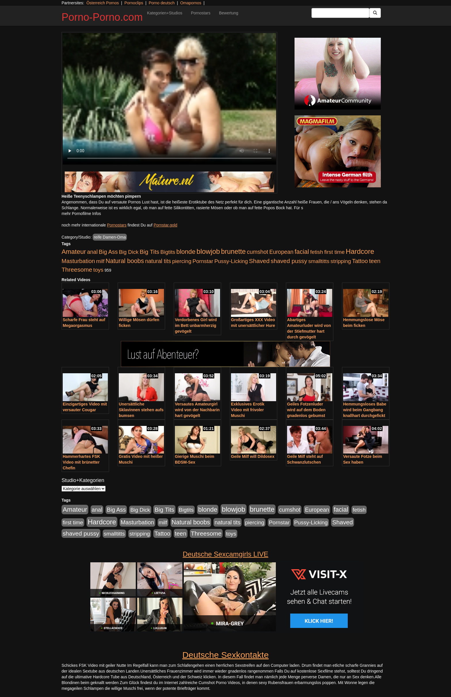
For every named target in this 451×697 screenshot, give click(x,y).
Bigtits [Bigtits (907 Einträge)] (167, 252)
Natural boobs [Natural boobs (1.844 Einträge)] (125, 261)
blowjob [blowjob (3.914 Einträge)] (208, 251)
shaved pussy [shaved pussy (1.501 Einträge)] (289, 261)
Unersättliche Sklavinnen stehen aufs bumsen (141, 410)
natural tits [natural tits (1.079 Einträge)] (158, 261)
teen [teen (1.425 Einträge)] (375, 261)
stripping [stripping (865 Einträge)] (340, 261)
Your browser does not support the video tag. (169, 99)
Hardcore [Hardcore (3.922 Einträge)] (360, 251)
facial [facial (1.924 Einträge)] (302, 251)
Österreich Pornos (102, 3)
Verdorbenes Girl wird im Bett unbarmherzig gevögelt (196, 325)
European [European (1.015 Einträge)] (281, 252)
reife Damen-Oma (110, 237)
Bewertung (228, 13)
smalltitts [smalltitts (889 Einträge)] (318, 261)
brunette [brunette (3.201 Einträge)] (233, 251)
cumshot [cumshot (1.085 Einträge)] (257, 252)
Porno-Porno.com (102, 17)
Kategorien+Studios (164, 13)
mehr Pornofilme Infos (81, 213)
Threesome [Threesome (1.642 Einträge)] (77, 269)
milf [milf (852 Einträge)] (100, 261)
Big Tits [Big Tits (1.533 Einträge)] (149, 251)
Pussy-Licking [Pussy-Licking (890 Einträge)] (231, 261)
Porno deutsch (162, 3)
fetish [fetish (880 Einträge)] (316, 252)
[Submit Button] (375, 13)
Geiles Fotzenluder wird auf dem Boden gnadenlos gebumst (306, 410)
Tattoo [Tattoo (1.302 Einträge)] (360, 261)
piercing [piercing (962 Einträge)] (181, 261)
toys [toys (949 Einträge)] (98, 270)
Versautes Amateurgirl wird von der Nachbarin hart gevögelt (197, 410)
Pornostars (201, 13)
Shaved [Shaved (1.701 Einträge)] (259, 261)
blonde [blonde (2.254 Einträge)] (185, 251)
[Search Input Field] (340, 13)
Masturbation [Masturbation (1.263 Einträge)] (78, 261)
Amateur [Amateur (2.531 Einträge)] (74, 251)
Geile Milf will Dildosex (252, 456)
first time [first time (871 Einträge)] (334, 252)
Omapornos (190, 3)
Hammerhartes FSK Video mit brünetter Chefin (81, 462)
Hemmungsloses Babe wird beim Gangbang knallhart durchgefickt (364, 410)
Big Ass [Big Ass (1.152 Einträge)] (108, 252)
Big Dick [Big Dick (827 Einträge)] (128, 252)
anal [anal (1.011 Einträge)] (92, 252)
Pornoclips (133, 3)
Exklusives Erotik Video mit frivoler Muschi (247, 410)
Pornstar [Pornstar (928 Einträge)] (202, 261)
